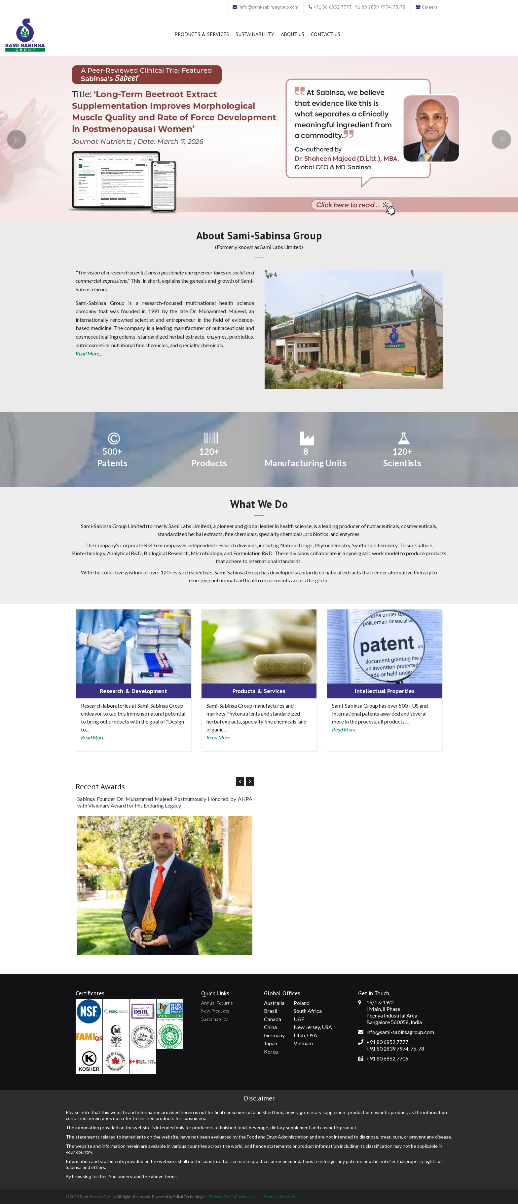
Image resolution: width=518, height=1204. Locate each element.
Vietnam (303, 1043)
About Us (292, 34)
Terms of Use (249, 1196)
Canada (272, 1019)
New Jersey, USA (313, 1027)
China (270, 1027)
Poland (302, 1003)
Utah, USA (305, 1035)
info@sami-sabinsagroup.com (269, 7)
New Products (215, 1011)
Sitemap (270, 1196)
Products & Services (201, 34)
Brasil (270, 1011)
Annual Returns (217, 1003)
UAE (299, 1019)
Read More (92, 737)
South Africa (308, 1011)
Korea (271, 1051)
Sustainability (255, 34)
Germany (274, 1035)
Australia (274, 1003)
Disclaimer (289, 1196)
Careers (429, 7)
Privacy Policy (222, 1196)
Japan (270, 1043)
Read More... (89, 353)
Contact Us (325, 34)
